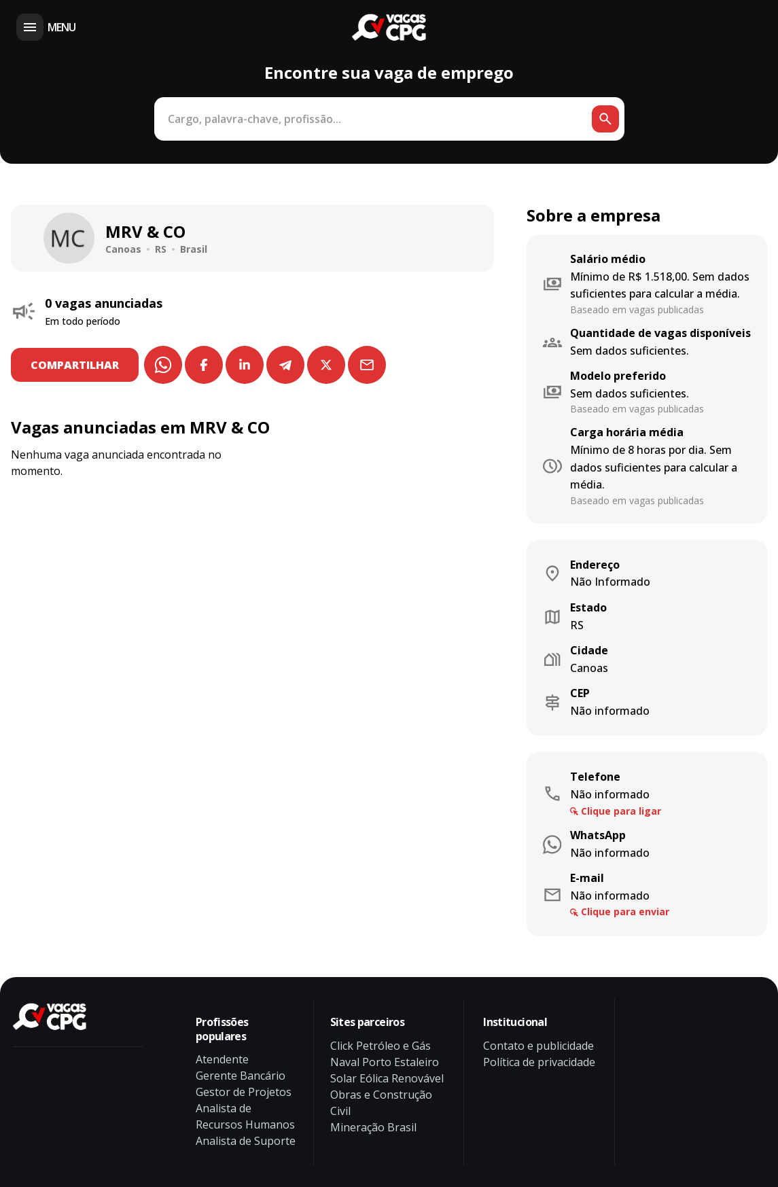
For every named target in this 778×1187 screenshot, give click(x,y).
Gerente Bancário (240, 1075)
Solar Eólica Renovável (387, 1078)
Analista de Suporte (246, 1140)
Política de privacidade (539, 1062)
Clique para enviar (625, 911)
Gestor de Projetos (243, 1091)
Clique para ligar (621, 810)
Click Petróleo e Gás (380, 1045)
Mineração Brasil (373, 1127)
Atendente (222, 1059)
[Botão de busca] (605, 118)
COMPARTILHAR (77, 364)
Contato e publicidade (538, 1045)
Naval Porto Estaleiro (384, 1062)
